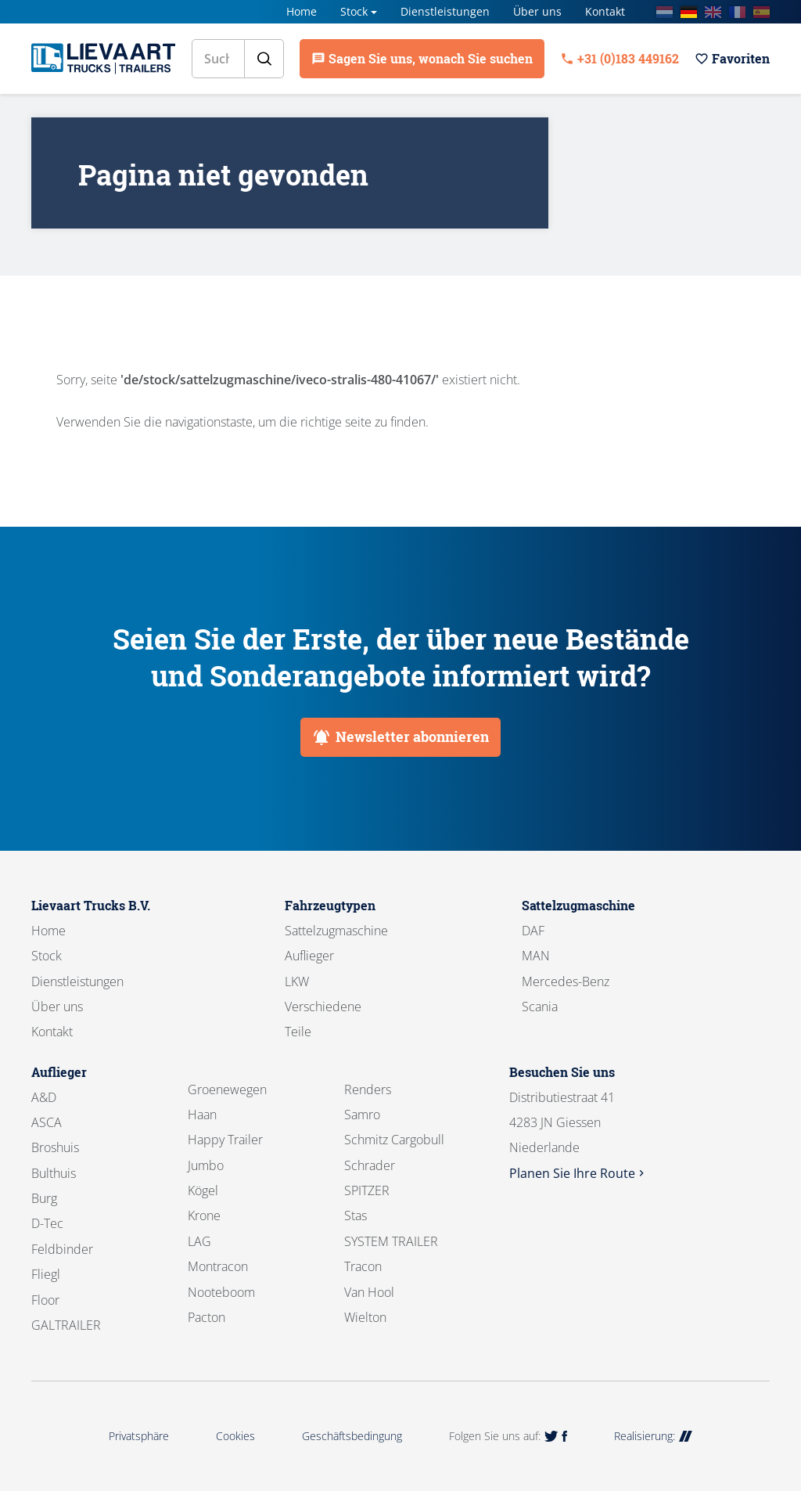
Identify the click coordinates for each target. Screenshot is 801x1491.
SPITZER (367, 1190)
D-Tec (47, 1223)
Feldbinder (62, 1249)
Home (301, 11)
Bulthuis (53, 1173)
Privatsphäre (139, 1435)
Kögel (203, 1190)
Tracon (363, 1266)
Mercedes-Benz (565, 981)
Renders (367, 1089)
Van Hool (369, 1292)
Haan (202, 1114)
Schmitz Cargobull (394, 1139)
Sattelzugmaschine (336, 930)
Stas (355, 1215)
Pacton (206, 1317)
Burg (44, 1198)
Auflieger (309, 955)
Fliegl (45, 1274)
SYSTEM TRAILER (391, 1241)
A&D (43, 1097)
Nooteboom (221, 1292)
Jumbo (206, 1165)
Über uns (537, 11)
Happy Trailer (225, 1139)
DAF (533, 930)
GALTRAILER (66, 1325)
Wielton (365, 1317)
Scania (540, 1006)
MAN (536, 955)
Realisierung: (653, 1435)
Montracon (218, 1266)
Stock (354, 11)
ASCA (46, 1122)
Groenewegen (227, 1089)
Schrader (369, 1165)
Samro (362, 1114)
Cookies (235, 1435)
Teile (298, 1031)
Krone (204, 1215)
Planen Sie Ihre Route (578, 1173)
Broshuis (55, 1147)
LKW (297, 981)
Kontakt (605, 11)
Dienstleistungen (445, 11)
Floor (45, 1300)
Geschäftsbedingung (352, 1435)
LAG (199, 1241)
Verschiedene (323, 1006)
